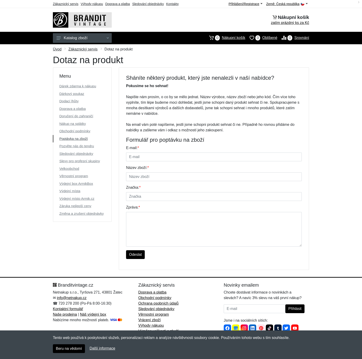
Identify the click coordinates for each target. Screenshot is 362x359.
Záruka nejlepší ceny (75, 206)
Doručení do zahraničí (76, 116)
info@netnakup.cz (71, 298)
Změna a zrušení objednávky (81, 213)
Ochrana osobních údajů (158, 303)
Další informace (102, 348)
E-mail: (132, 148)
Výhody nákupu (92, 4)
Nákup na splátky (72, 124)
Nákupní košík (225, 38)
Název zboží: (137, 168)
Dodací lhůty (68, 101)
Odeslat (135, 254)
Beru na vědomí (69, 348)
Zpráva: (133, 207)
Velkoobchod (69, 169)
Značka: (133, 187)
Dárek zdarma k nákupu (77, 86)
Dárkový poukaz (71, 94)
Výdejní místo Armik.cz (76, 198)
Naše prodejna (65, 314)
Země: (287, 4)
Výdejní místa (69, 191)
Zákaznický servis (65, 4)
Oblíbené (261, 38)
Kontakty (172, 4)
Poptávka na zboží (73, 139)
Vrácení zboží (149, 320)
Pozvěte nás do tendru (76, 146)
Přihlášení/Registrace (245, 4)
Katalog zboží (83, 38)
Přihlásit (295, 309)
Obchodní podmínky (74, 131)
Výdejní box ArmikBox (76, 183)
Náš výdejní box (93, 314)
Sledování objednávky (148, 4)
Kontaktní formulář (68, 309)
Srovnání (293, 38)
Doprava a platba (117, 4)
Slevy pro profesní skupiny (79, 161)
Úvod (57, 49)
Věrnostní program (73, 176)
